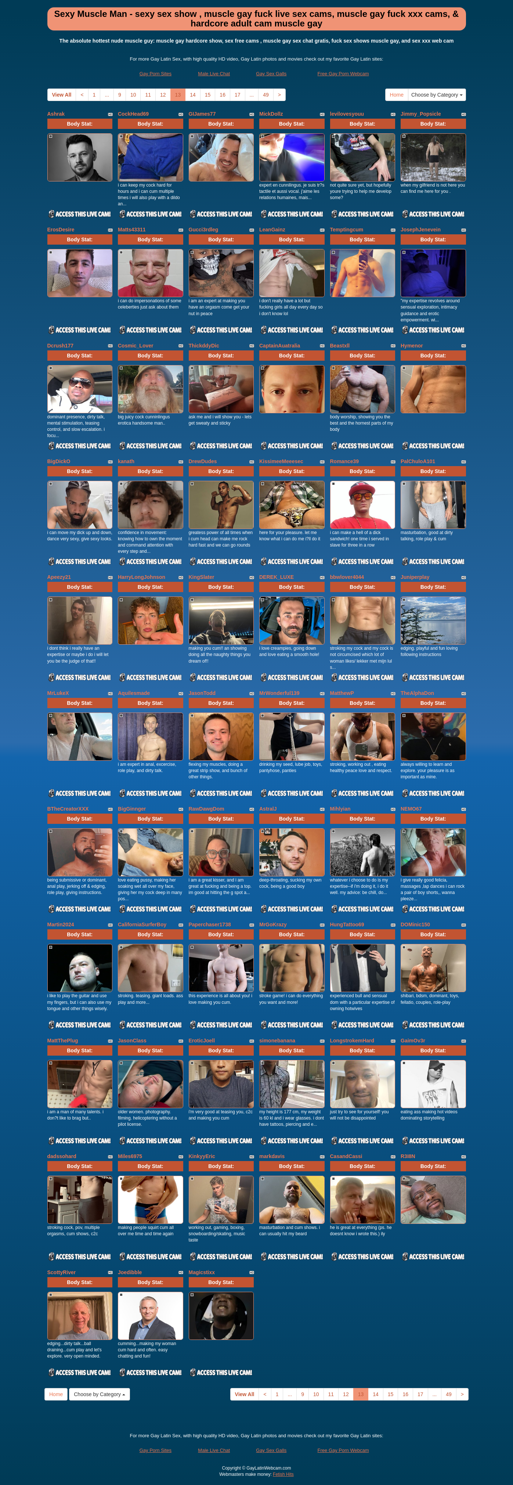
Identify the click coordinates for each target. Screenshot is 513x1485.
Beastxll (340, 346)
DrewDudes (203, 461)
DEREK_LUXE (276, 577)
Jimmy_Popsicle (421, 114)
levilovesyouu (347, 114)
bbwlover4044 (347, 577)
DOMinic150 (415, 924)
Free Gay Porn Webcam (343, 73)
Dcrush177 (60, 346)
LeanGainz (272, 230)
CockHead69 (133, 114)
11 (148, 95)
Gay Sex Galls (271, 73)
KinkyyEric (202, 1156)
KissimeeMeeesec (281, 461)
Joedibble (130, 1272)
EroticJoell (202, 1041)
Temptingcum (347, 230)
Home (397, 95)
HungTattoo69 (347, 924)
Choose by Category (437, 95)
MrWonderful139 (279, 693)
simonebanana (277, 1041)
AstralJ (268, 809)
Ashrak (56, 114)
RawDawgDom (206, 809)
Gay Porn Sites (155, 73)
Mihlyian (340, 809)
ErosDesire (61, 230)
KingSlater (201, 577)
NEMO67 (411, 809)
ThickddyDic (204, 346)
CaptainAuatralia (279, 346)
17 (238, 95)
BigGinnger (132, 809)
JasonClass (132, 1041)
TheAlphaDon (417, 693)
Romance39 (344, 461)
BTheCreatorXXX (68, 809)
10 (133, 95)
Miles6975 (130, 1156)
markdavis (272, 1156)
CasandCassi (346, 1156)
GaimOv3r (413, 1041)
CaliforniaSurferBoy (142, 924)
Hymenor (412, 346)
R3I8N (408, 1156)
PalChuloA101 (418, 461)
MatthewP (342, 693)
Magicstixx (202, 1272)
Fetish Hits (283, 1474)
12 (163, 95)
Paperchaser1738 (210, 924)
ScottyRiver (61, 1272)
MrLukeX (58, 693)
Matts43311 (132, 230)
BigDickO (59, 461)
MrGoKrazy (273, 924)
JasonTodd (202, 693)
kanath (126, 461)
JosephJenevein (421, 230)
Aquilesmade (134, 693)
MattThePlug (62, 1041)
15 (208, 95)
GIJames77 (202, 114)
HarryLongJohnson (141, 577)
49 (266, 95)
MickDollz (271, 114)
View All (62, 95)
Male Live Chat (214, 73)
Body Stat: (80, 124)
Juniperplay (415, 577)
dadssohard (61, 1156)
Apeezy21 (59, 577)
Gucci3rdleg (203, 230)
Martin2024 (60, 924)
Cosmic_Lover (135, 346)
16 (222, 95)
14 (193, 95)
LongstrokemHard (352, 1041)
